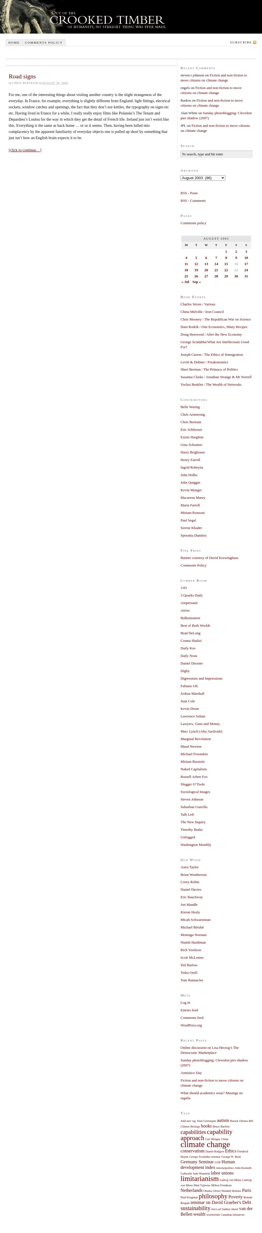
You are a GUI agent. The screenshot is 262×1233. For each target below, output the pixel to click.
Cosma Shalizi (191, 640)
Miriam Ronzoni (193, 513)
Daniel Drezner (192, 663)
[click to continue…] (25, 150)
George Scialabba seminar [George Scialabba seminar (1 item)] (205, 1156)
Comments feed (192, 1018)
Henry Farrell (190, 460)
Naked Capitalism (194, 769)
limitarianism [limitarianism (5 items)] (200, 1178)
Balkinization (190, 618)
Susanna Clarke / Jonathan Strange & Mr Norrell (216, 377)
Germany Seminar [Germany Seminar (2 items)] (197, 1161)
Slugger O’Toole (193, 784)
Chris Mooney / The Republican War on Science (216, 319)
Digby (185, 671)
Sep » (196, 282)
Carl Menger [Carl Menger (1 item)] (212, 1139)
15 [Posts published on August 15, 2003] (226, 264)
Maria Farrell (190, 505)
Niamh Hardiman (193, 942)
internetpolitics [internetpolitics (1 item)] (225, 1167)
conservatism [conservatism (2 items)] (193, 1151)
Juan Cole (188, 701)
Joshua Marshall (192, 693)
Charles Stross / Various (198, 304)
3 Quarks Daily (192, 595)
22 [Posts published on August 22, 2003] (226, 270)
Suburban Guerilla (194, 807)
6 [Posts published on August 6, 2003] (206, 258)
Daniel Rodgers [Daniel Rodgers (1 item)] (214, 1151)
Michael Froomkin (194, 754)
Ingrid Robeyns (192, 467)
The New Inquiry (193, 822)
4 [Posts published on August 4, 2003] (186, 258)
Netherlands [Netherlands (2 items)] (192, 1190)
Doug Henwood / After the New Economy (211, 334)
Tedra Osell (189, 972)
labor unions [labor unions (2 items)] (222, 1173)
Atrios (185, 610)
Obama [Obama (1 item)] (207, 1190)
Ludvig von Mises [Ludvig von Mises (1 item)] (231, 1179)
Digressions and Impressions (202, 678)
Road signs (22, 76)
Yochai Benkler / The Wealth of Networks (211, 384)
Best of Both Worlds (195, 625)
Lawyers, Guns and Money (200, 724)
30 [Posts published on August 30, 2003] (236, 276)
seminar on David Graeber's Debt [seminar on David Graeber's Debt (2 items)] (220, 1202)
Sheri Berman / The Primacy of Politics (209, 369)
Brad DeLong (190, 633)
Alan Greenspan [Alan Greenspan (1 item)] (206, 1120)
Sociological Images (195, 792)
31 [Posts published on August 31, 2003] (246, 276)
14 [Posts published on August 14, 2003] (216, 264)
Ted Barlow (189, 965)
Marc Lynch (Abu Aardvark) (201, 731)
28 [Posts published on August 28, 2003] (216, 276)
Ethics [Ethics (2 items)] (231, 1151)
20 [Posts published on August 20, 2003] (206, 270)
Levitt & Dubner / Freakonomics (204, 362)
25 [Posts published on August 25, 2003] (186, 276)
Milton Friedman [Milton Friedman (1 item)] (221, 1185)
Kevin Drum (190, 708)
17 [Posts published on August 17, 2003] (246, 264)
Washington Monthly (196, 845)
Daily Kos (188, 648)
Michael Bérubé (192, 927)
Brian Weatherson (194, 874)
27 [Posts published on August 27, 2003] (206, 276)
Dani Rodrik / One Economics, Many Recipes (214, 327)
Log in (185, 1002)
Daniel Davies (191, 889)
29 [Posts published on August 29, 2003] (226, 276)
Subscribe (241, 42)
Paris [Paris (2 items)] (246, 1190)
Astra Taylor (190, 867)
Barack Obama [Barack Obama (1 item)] (239, 1120)
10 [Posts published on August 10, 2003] (246, 258)
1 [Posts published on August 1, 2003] (226, 251)
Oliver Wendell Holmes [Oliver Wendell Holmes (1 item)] (227, 1190)
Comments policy (44, 42)
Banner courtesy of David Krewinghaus (209, 558)
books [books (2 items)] (206, 1126)
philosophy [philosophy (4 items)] (213, 1196)
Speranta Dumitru (194, 535)
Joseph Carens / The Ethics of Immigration (212, 354)
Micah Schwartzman (195, 920)
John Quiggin (190, 482)
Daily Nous (189, 656)
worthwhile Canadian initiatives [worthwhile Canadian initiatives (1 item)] (225, 1214)
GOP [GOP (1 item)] (218, 1162)
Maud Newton (191, 746)
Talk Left (187, 814)
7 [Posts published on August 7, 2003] (216, 258)
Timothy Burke (192, 829)
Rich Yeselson (191, 950)
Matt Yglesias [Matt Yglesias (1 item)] (202, 1185)
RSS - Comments (193, 200)
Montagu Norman (194, 935)
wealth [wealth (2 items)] (199, 1214)
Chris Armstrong (193, 414)
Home (14, 42)
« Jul (185, 282)
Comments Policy (194, 565)
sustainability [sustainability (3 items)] (195, 1208)
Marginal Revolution (196, 739)
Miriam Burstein (193, 761)
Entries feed (189, 1010)
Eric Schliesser (191, 429)
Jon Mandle (189, 904)
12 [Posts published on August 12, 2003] (196, 264)
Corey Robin (190, 882)
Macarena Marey (193, 497)
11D (184, 588)
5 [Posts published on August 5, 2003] (196, 258)
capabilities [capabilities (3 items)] (193, 1132)
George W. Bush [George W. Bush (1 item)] (231, 1156)
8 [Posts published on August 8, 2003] (226, 258)
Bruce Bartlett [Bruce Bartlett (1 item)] (221, 1126)
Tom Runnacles (192, 980)
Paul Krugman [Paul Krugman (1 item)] (189, 1197)
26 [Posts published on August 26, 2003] (196, 276)
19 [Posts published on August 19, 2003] (196, 270)
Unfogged (188, 837)
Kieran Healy (190, 912)
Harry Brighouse (193, 452)
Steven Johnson (192, 799)
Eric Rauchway (192, 897)
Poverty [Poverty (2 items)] (235, 1196)
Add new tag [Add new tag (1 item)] (188, 1120)
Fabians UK (189, 686)
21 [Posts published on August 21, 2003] (216, 270)
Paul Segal (188, 520)
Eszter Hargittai (192, 437)
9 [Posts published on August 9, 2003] (236, 258)
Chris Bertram (191, 422)
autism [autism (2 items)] (223, 1120)
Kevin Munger (191, 490)
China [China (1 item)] (224, 1139)
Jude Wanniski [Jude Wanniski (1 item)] (201, 1173)
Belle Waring (190, 407)
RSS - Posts (189, 193)
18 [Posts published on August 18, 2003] (186, 270)
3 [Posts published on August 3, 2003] (246, 251)
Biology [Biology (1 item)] (195, 1126)
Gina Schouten (191, 445)
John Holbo (189, 475)
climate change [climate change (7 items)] (205, 1144)
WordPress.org (191, 1025)
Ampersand (189, 603)
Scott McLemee (192, 957)
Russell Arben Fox (194, 777)
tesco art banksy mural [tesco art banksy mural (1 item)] (224, 1209)
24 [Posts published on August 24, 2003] (246, 270)
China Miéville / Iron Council (202, 312)
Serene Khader (191, 528)
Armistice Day (191, 1073)
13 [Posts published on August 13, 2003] (206, 264)
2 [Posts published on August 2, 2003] (236, 251)
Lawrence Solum (193, 716)
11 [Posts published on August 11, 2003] (186, 264)
